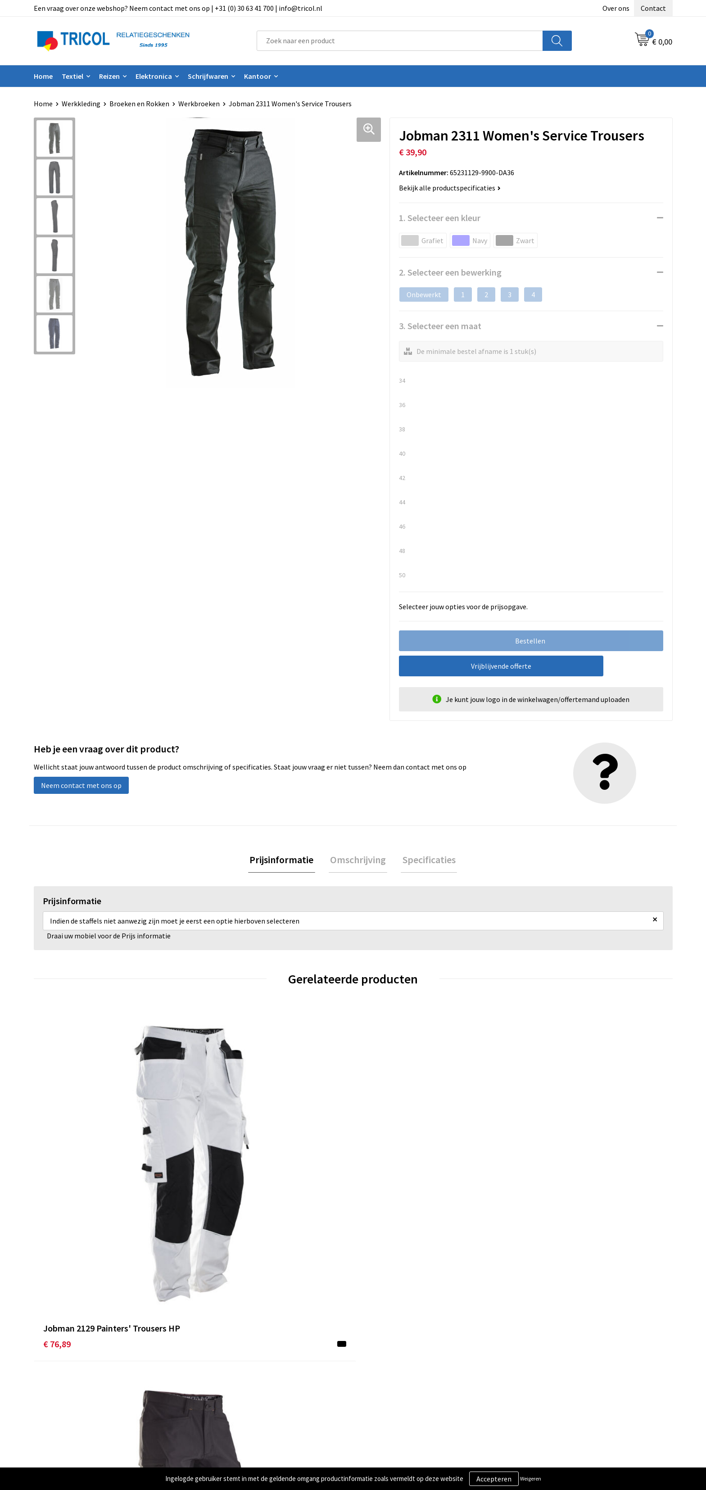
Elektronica (154, 76)
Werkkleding (81, 103)
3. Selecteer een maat (440, 325)
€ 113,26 (219, 1196)
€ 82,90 (536, 1182)
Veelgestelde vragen (237, 1365)
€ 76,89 (57, 1182)
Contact (653, 8)
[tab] (285, 860)
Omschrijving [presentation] (358, 860)
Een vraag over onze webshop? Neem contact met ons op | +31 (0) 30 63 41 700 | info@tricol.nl (178, 8)
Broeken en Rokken (139, 103)
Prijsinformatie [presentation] (285, 860)
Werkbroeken (199, 103)
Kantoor (257, 76)
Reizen (109, 76)
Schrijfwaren (208, 76)
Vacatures (221, 1378)
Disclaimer (539, 1365)
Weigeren (530, 1478)
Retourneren (384, 1365)
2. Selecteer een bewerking (450, 272)
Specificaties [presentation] (426, 860)
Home (43, 76)
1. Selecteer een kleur (439, 217)
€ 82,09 (376, 1182)
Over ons (615, 8)
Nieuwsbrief (224, 1351)
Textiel (72, 76)
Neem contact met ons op (81, 785)
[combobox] (400, 41)
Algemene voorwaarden (559, 1337)
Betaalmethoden (390, 1351)
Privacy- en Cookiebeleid (560, 1351)
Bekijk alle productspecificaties (450, 187)
